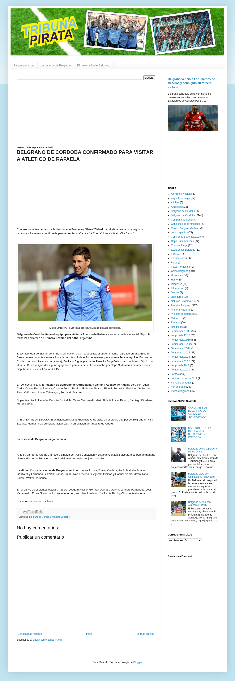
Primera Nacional (180, 309)
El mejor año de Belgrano (93, 65)
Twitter (51, 501)
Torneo (175, 374)
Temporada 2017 (180, 361)
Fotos (174, 262)
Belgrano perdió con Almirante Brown (199, 503)
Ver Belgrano (178, 386)
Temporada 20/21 (181, 348)
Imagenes (176, 284)
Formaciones (178, 258)
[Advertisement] (86, 112)
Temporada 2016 (180, 356)
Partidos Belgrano (181, 305)
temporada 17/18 (180, 335)
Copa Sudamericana (182, 241)
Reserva (175, 322)
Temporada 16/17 (181, 331)
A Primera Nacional (182, 193)
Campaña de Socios (182, 219)
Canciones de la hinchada (185, 223)
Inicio (89, 633)
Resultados (177, 326)
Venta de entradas (181, 382)
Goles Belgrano (179, 271)
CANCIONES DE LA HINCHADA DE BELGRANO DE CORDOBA (199, 433)
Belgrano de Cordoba (40, 517)
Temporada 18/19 (181, 339)
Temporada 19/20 (181, 343)
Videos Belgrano (180, 391)
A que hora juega (180, 198)
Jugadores (177, 296)
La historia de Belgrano (56, 65)
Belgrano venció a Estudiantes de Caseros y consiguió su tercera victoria (191, 83)
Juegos (175, 292)
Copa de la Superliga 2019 (186, 236)
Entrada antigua (145, 633)
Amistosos (177, 206)
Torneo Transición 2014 (184, 378)
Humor (175, 279)
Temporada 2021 (180, 369)
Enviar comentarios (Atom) (48, 639)
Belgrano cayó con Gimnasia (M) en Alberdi (201, 475)
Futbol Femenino (180, 266)
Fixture (175, 254)
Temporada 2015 (180, 352)
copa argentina (179, 232)
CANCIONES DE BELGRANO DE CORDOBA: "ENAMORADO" (197, 412)
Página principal (23, 65)
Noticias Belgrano (61, 517)
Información (177, 288)
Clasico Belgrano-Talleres (185, 228)
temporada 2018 (180, 365)
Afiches (175, 202)
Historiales (177, 275)
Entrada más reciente (30, 633)
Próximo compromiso (183, 313)
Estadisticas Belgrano (183, 249)
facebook (38, 501)
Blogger (137, 662)
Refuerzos (177, 318)
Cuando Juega (179, 245)
